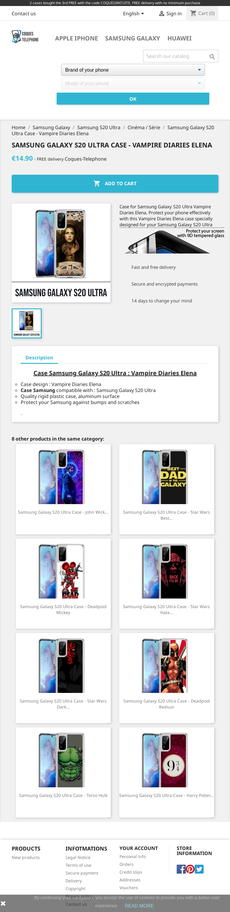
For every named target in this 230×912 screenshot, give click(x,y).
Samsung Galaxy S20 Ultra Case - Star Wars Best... (166, 515)
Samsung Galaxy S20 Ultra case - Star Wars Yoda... (166, 609)
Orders (126, 864)
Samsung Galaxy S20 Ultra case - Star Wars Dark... (63, 704)
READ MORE (139, 905)
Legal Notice (78, 857)
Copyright (75, 888)
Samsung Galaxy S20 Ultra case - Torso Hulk (63, 795)
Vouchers (128, 887)
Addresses (129, 880)
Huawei (179, 38)
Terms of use (78, 865)
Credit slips (130, 872)
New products (26, 857)
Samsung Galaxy (132, 38)
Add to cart (115, 184)
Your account (138, 848)
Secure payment (82, 873)
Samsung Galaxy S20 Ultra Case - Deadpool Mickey (63, 609)
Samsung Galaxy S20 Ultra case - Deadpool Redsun (166, 704)
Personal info (132, 856)
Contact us (24, 13)
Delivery (74, 881)
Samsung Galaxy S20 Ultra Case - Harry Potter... (166, 795)
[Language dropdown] (134, 14)
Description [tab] (39, 357)
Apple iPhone (76, 38)
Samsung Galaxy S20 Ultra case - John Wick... (63, 512)
